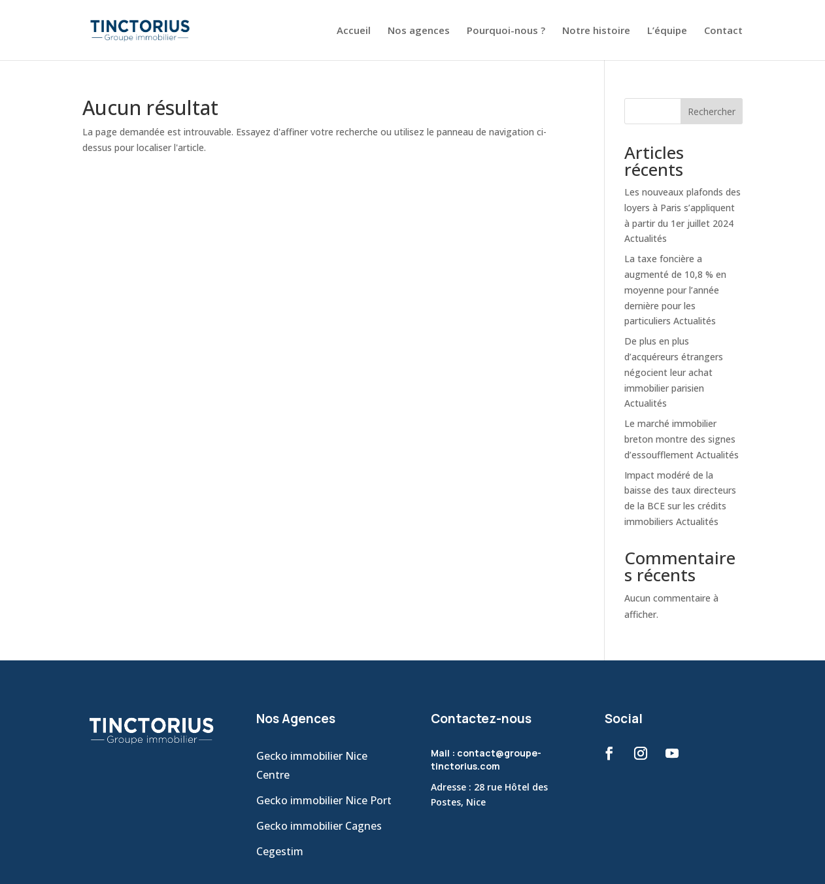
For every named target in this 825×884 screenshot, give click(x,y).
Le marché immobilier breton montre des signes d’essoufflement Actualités (681, 439)
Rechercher (711, 111)
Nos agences (419, 31)
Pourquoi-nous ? (506, 31)
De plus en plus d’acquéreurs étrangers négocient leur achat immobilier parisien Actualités (673, 372)
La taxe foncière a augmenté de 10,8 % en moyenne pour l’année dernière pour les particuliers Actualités (675, 289)
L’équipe (667, 31)
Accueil (354, 31)
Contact (723, 31)
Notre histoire (596, 31)
